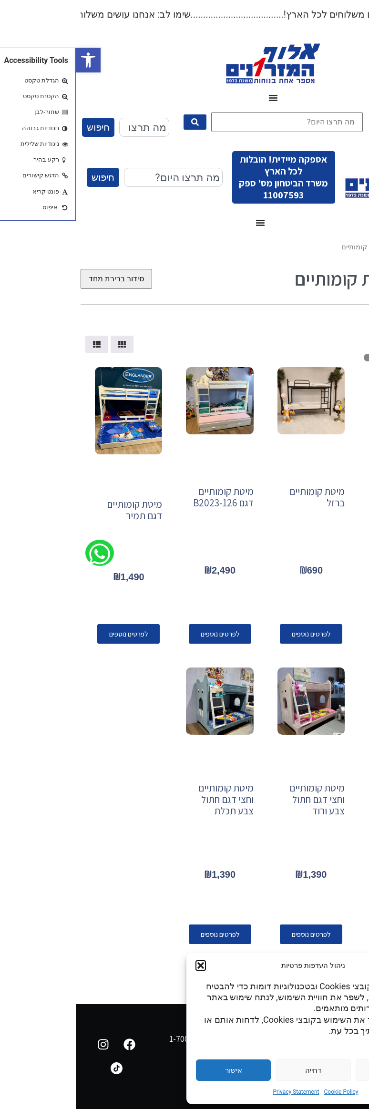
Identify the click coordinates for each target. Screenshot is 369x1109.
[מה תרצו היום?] (211, 122)
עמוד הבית (348, 247)
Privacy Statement (220, 1091)
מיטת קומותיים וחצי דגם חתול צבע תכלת (150, 799)
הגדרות (317, 1070)
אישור (157, 1070)
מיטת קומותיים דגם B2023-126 (147, 497)
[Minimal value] (323, 357)
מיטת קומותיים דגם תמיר (58, 510)
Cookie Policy (265, 1091)
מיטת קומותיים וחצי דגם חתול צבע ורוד (241, 799)
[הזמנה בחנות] (40, 279)
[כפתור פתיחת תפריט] (197, 98)
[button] (12, 60)
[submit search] (119, 122)
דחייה (237, 1070)
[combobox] (68, 127)
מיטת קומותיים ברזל (241, 497)
